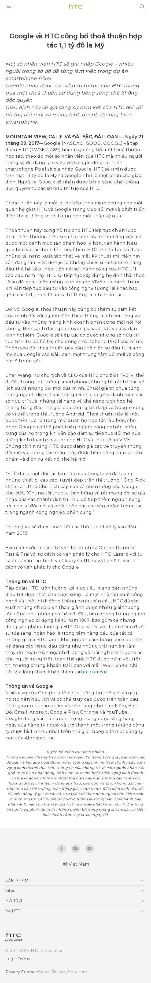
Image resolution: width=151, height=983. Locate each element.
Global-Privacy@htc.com (62, 972)
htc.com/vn (94, 671)
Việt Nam (79, 864)
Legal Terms (17, 958)
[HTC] (75, 6)
